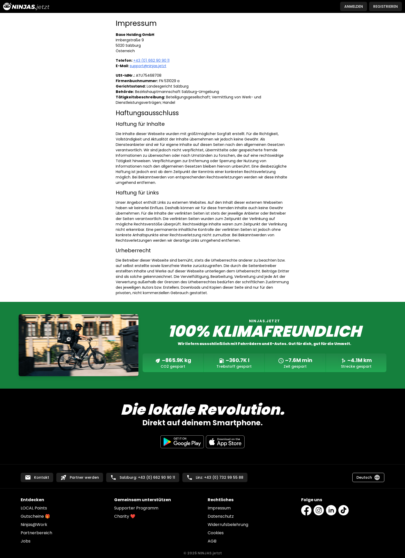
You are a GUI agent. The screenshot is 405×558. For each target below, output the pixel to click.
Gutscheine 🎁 (35, 516)
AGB (212, 541)
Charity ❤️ (124, 516)
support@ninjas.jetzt (148, 65)
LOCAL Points (34, 508)
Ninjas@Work (34, 525)
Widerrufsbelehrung (228, 525)
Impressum (219, 508)
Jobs (25, 541)
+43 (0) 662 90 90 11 (151, 60)
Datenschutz (221, 516)
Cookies (216, 533)
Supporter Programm (136, 508)
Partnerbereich (36, 533)
